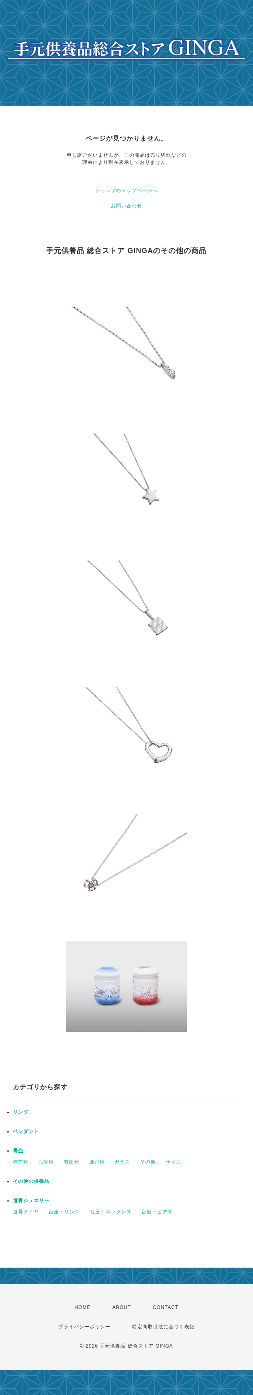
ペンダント (26, 1131)
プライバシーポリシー (84, 1327)
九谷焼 (46, 1162)
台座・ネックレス (111, 1212)
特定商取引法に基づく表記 (163, 1327)
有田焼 (72, 1162)
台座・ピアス (157, 1212)
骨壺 (18, 1151)
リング (21, 1112)
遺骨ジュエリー (31, 1200)
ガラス (122, 1162)
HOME (82, 1307)
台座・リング (64, 1212)
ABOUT (121, 1307)
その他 (148, 1162)
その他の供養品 (31, 1181)
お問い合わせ (126, 206)
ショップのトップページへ (126, 190)
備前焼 (21, 1162)
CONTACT (165, 1307)
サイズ (173, 1162)
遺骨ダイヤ (26, 1212)
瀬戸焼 (97, 1162)
